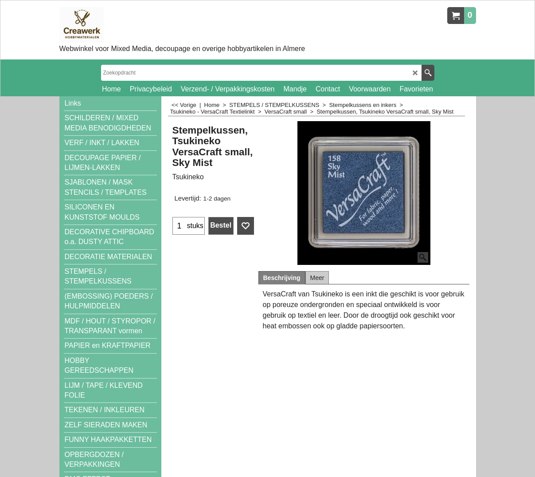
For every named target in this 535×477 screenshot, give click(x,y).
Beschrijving (282, 277)
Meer (317, 277)
